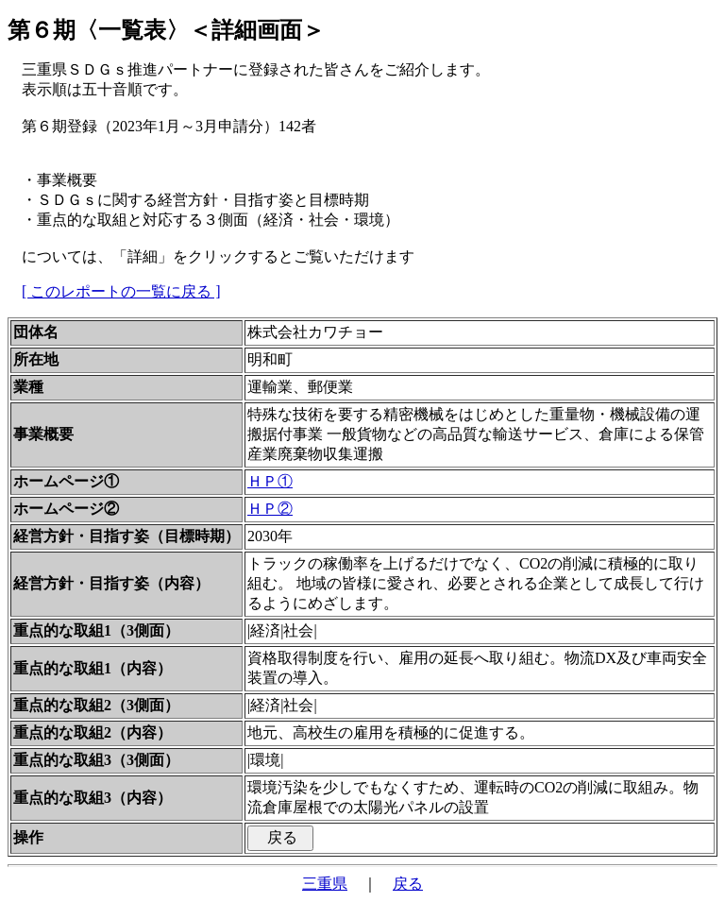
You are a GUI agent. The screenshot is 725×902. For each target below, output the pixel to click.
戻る (408, 884)
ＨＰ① (270, 481)
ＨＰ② (270, 509)
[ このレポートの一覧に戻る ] (121, 291)
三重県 (324, 884)
